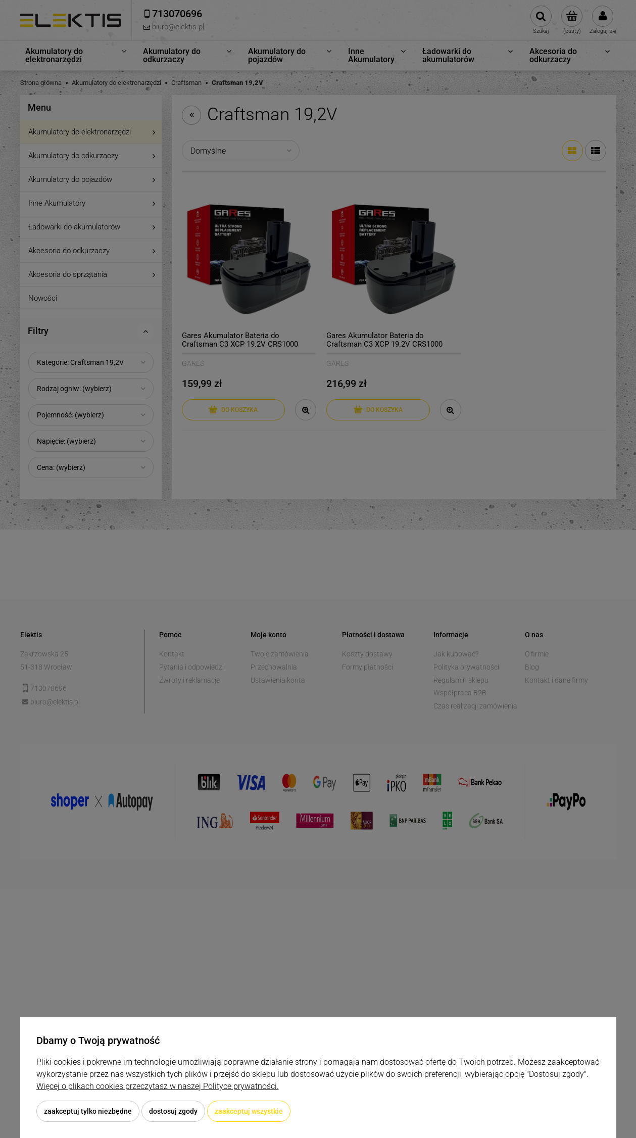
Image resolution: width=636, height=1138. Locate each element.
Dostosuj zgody (173, 1111)
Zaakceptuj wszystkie (249, 1111)
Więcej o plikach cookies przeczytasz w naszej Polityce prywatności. (157, 1086)
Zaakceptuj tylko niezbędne (88, 1111)
